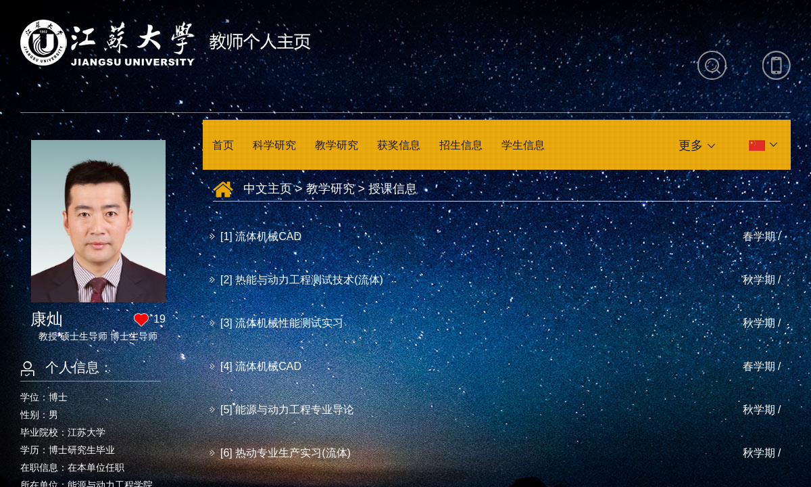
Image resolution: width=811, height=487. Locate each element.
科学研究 (274, 145)
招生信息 (461, 145)
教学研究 (336, 145)
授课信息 (392, 188)
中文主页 (267, 188)
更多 (691, 145)
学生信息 (523, 145)
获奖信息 (398, 145)
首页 (223, 145)
